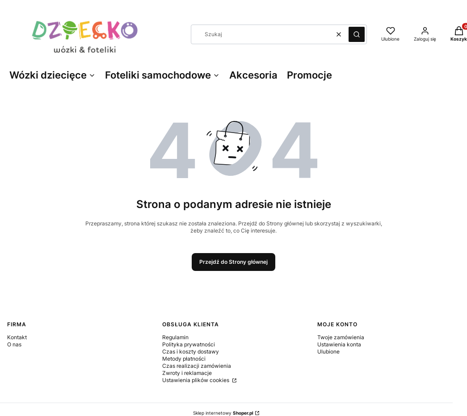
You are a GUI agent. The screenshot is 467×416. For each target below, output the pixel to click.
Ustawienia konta (339, 344)
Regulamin (175, 337)
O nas (14, 344)
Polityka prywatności (188, 344)
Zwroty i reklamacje (187, 373)
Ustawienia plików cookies (196, 380)
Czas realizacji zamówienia (196, 365)
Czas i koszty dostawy (190, 351)
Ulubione (328, 351)
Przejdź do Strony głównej (233, 261)
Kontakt (17, 337)
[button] (357, 34)
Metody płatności (184, 358)
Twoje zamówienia (340, 337)
